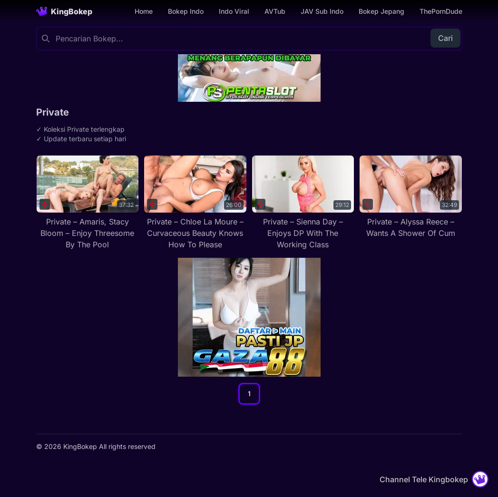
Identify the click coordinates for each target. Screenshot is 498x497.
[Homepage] (64, 11)
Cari (445, 38)
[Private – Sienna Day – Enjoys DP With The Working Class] (303, 202)
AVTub (274, 11)
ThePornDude (441, 11)
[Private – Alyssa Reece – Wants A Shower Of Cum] (410, 197)
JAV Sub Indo (322, 11)
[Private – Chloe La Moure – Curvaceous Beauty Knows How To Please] (195, 202)
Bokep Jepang (381, 11)
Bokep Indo (186, 11)
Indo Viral (234, 11)
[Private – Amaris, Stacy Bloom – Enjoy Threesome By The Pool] (87, 202)
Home (144, 11)
